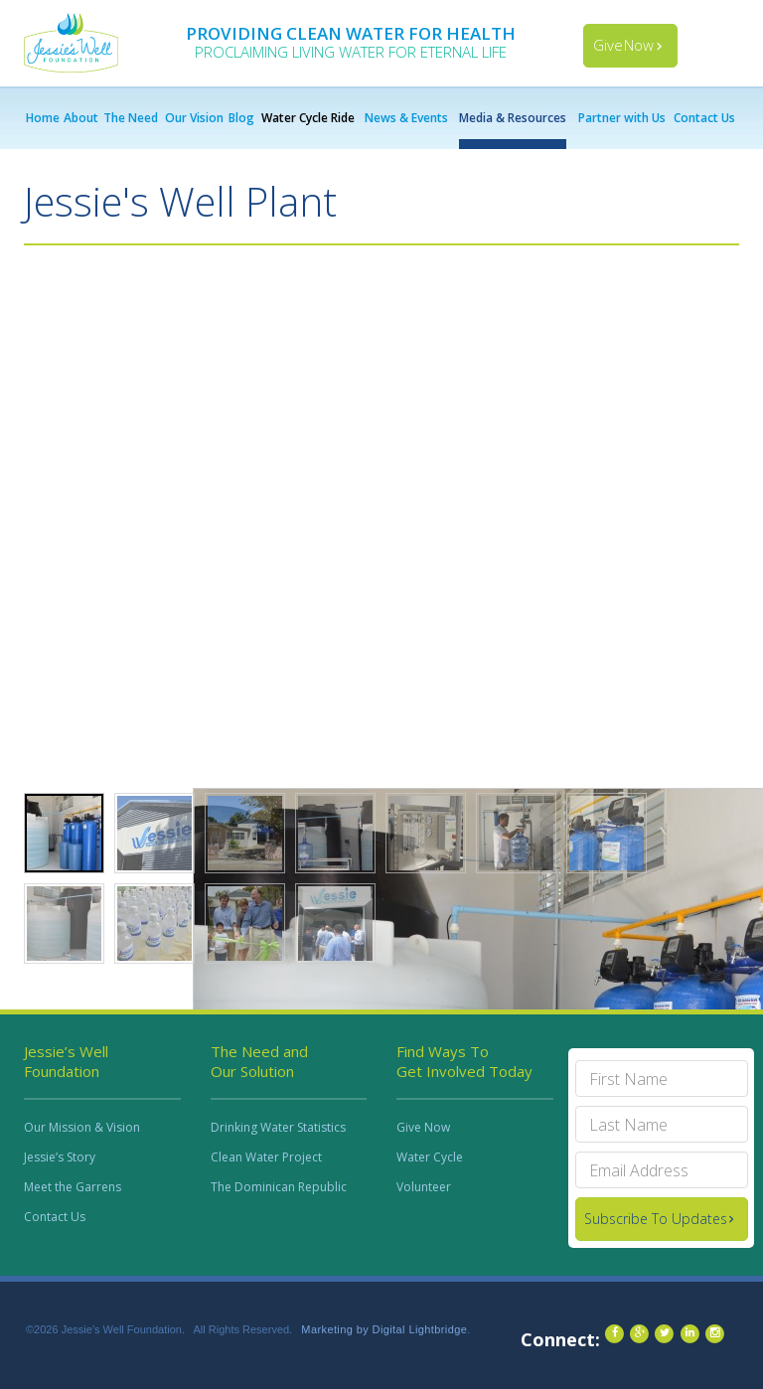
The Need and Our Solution (259, 1061)
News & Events (406, 117)
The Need (130, 117)
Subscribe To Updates (655, 1218)
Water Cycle (429, 1157)
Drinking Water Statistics (278, 1127)
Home (43, 117)
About (81, 117)
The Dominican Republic (279, 1186)
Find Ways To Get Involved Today (464, 1061)
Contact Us (704, 117)
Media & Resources (512, 117)
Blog (241, 117)
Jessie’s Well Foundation (66, 1061)
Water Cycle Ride (308, 117)
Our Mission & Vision (82, 1127)
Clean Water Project (266, 1157)
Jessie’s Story (59, 1157)
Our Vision (194, 117)
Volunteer (423, 1186)
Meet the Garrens (72, 1186)
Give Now (623, 45)
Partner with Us (622, 117)
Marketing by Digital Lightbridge (384, 1329)
